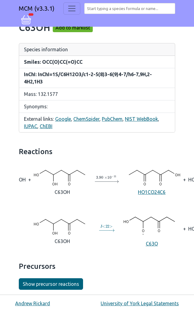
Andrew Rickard (32, 303)
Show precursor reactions (51, 284)
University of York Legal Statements (140, 303)
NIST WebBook (141, 119)
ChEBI (46, 126)
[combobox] (131, 8)
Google (63, 119)
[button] (26, 19)
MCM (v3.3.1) (37, 8)
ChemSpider (86, 119)
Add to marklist (72, 27)
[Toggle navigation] (71, 8)
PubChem (112, 119)
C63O (152, 228)
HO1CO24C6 (152, 179)
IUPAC (30, 126)
